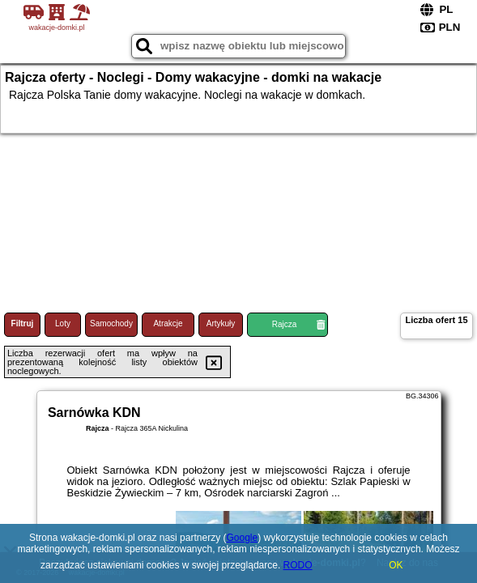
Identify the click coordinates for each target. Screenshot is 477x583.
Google (242, 537)
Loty (62, 323)
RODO (298, 565)
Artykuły (221, 323)
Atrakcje (167, 323)
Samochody (111, 323)
